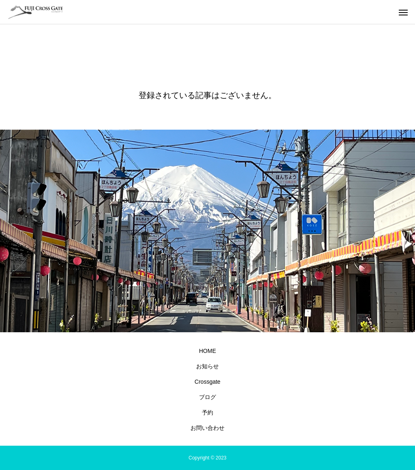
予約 (207, 412)
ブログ (207, 397)
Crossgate (207, 381)
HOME (207, 351)
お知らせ (207, 366)
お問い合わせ (207, 428)
